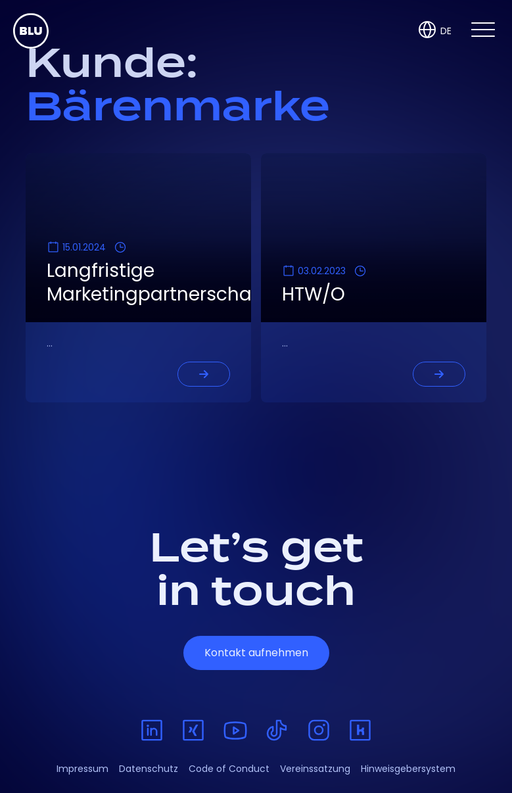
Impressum (82, 768)
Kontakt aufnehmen (256, 652)
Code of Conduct (229, 768)
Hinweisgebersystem (408, 768)
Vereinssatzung (315, 768)
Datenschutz (148, 768)
